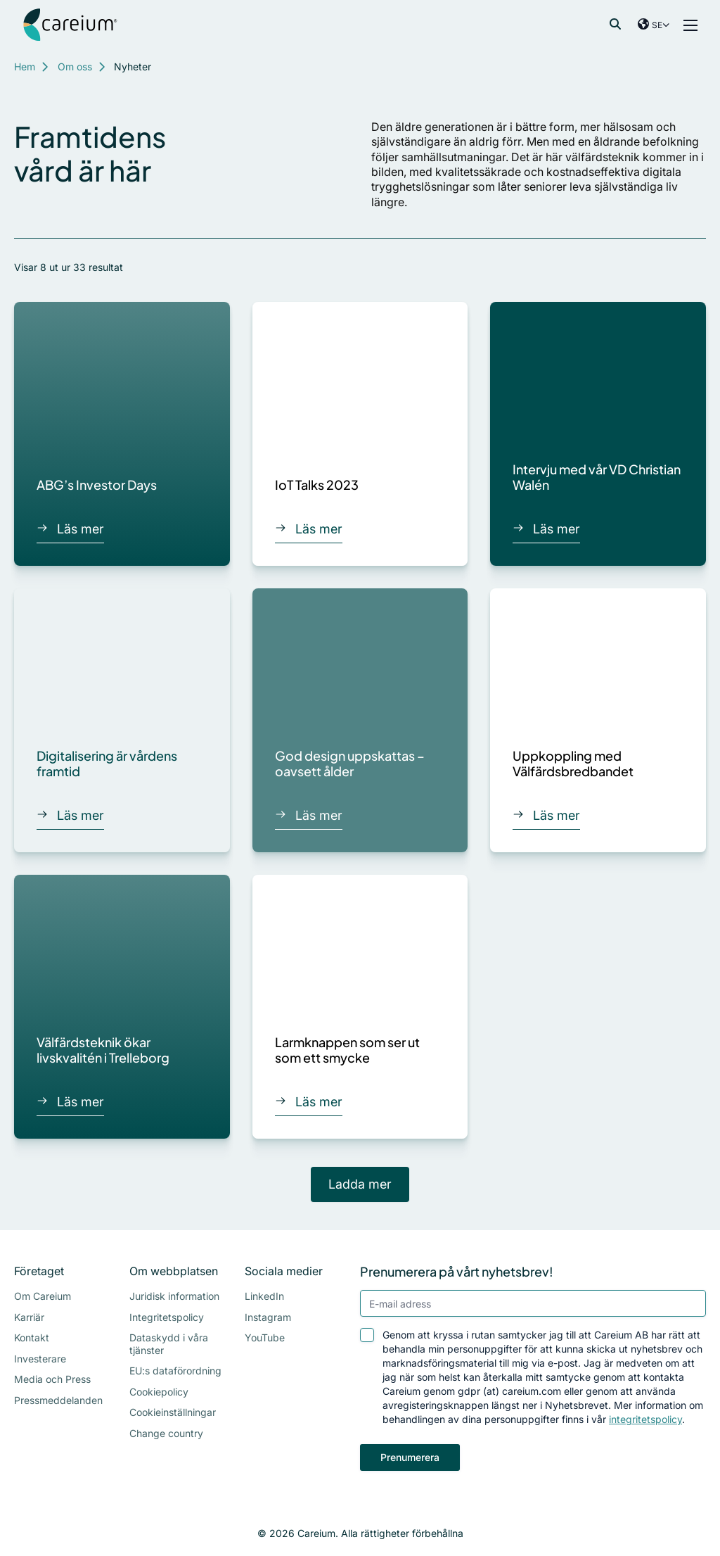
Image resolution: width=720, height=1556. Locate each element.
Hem (24, 66)
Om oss (75, 66)
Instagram (268, 1317)
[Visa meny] (690, 25)
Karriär (29, 1317)
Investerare (40, 1359)
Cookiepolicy (158, 1392)
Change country (166, 1433)
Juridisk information (174, 1296)
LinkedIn (264, 1296)
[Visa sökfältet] (615, 24)
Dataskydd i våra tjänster (168, 1344)
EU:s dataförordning (175, 1371)
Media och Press (52, 1379)
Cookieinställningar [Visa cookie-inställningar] (172, 1412)
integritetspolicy (645, 1419)
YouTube (265, 1337)
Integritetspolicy (166, 1317)
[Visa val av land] (654, 24)
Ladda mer (360, 1184)
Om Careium (42, 1296)
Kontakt (31, 1337)
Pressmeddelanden (58, 1400)
